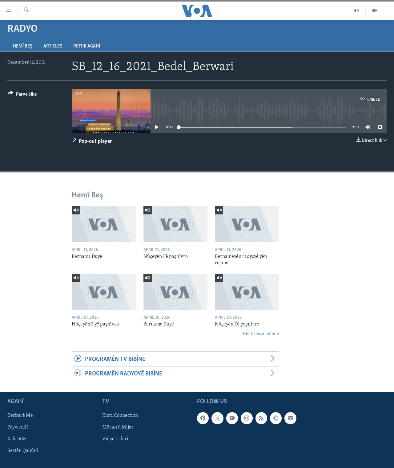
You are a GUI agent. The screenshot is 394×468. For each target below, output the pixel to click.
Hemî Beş (22, 46)
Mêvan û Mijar (118, 427)
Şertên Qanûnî (22, 451)
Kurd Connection (120, 415)
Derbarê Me (20, 415)
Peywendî (17, 427)
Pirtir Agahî (86, 46)
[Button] (22, 95)
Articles (52, 46)
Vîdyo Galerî (115, 439)
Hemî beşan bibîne (261, 334)
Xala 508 (16, 439)
